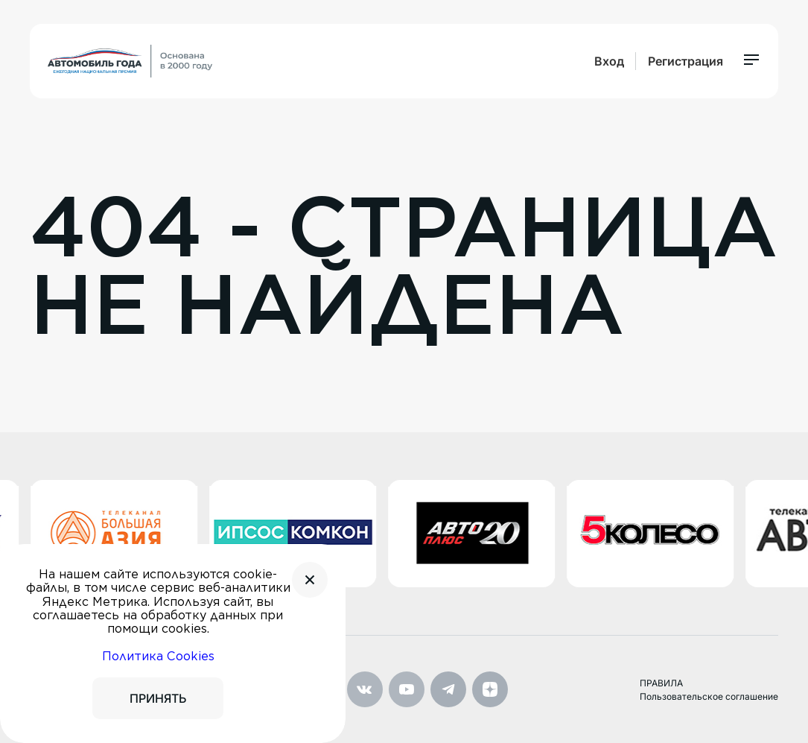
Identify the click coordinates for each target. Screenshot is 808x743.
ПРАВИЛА (661, 683)
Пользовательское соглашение (709, 696)
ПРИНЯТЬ (158, 698)
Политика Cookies (158, 656)
